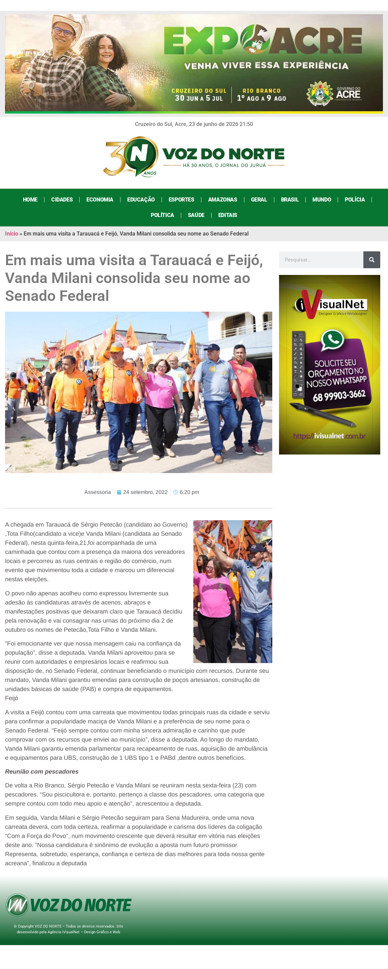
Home (29, 199)
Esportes (181, 199)
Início (11, 233)
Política (161, 215)
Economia (99, 199)
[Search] (371, 259)
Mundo (321, 199)
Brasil (289, 199)
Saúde (195, 215)
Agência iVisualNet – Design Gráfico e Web (84, 932)
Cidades (61, 199)
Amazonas (222, 199)
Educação (140, 199)
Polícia (354, 199)
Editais (227, 215)
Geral (258, 199)
